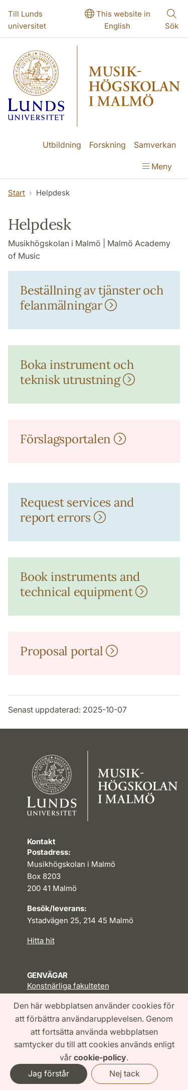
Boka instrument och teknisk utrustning (77, 372)
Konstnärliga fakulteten (68, 985)
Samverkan (155, 145)
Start (16, 192)
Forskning (107, 145)
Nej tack (124, 1073)
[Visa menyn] (157, 167)
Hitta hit (41, 940)
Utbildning (62, 145)
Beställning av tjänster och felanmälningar (91, 297)
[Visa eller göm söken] (172, 20)
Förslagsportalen (73, 439)
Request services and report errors (77, 509)
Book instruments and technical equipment (83, 584)
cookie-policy (100, 1057)
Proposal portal (69, 651)
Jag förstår (48, 1073)
